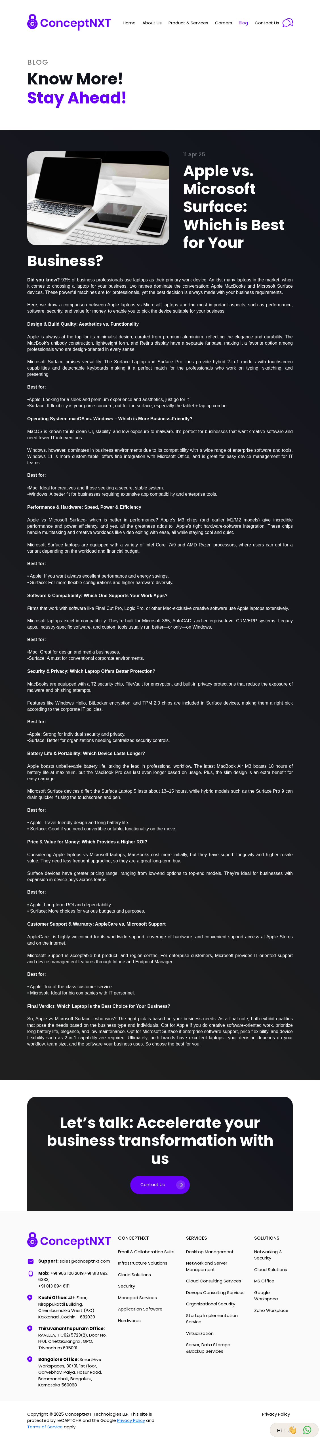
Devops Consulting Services (215, 1292)
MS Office (264, 1281)
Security (126, 1286)
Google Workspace (266, 1296)
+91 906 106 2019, (67, 1273)
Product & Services (188, 23)
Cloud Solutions (134, 1275)
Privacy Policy (131, 1420)
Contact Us (267, 23)
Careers (223, 23)
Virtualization (200, 1333)
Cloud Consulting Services (213, 1281)
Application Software (140, 1309)
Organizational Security (210, 1304)
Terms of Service (45, 1427)
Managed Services (137, 1298)
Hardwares (129, 1321)
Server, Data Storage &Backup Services (208, 1348)
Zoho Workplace (271, 1310)
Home (129, 23)
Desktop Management (210, 1252)
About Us (152, 23)
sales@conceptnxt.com (85, 1261)
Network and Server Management (206, 1266)
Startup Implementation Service (212, 1318)
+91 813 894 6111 (54, 1286)
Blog (243, 23)
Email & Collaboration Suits (146, 1252)
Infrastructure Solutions (142, 1263)
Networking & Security (268, 1255)
